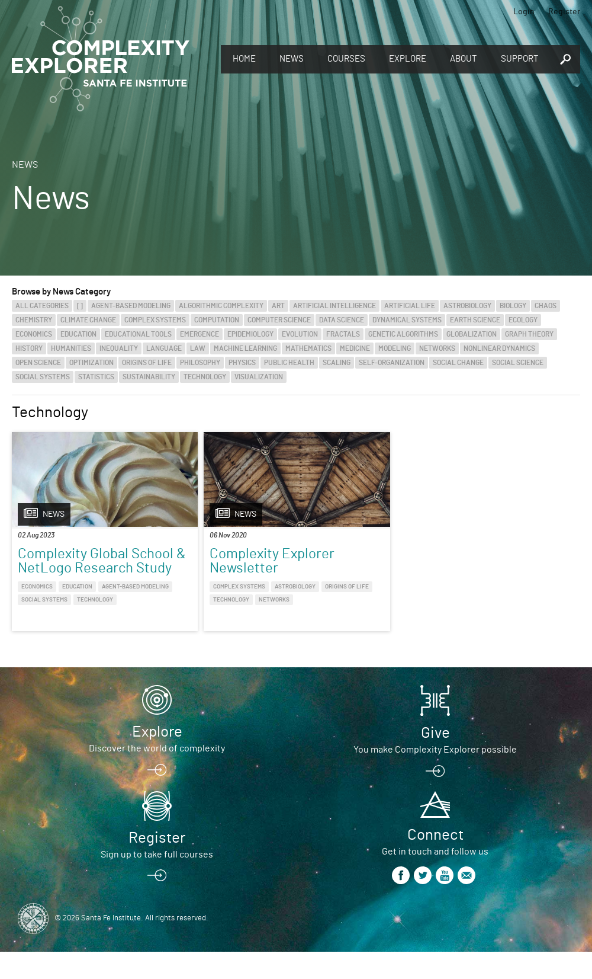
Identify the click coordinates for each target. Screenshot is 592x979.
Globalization (471, 334)
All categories (42, 305)
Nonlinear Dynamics (499, 348)
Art (278, 305)
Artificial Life (409, 305)
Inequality (118, 348)
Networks (437, 348)
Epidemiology (250, 334)
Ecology (523, 320)
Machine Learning (245, 348)
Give (435, 760)
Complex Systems (155, 320)
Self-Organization (391, 362)
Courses (346, 59)
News (291, 59)
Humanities (71, 348)
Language (164, 348)
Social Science (517, 362)
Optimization (91, 362)
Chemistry (33, 320)
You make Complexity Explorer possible (435, 777)
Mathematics (308, 348)
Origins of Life (147, 362)
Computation (216, 320)
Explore (407, 59)
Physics (242, 362)
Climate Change (88, 320)
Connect (435, 862)
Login (524, 12)
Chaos (545, 305)
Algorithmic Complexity (221, 305)
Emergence (199, 334)
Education (78, 334)
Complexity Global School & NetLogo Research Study (73, 568)
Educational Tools (138, 334)
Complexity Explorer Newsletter (224, 561)
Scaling (336, 362)
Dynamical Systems (407, 320)
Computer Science (279, 320)
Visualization (258, 376)
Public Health (289, 362)
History (29, 348)
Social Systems (42, 376)
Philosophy (200, 362)
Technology (205, 376)
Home (244, 59)
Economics (33, 334)
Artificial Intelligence (334, 305)
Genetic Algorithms (403, 334)
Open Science (38, 362)
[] (80, 305)
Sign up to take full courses (157, 882)
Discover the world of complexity (157, 775)
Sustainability (149, 376)
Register (564, 12)
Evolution (300, 334)
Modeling (394, 348)
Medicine (355, 348)
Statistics (96, 376)
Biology (513, 305)
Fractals (343, 334)
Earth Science (475, 320)
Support (520, 59)
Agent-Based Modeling (130, 305)
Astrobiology (467, 305)
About (463, 59)
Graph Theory (529, 334)
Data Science (341, 320)
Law (197, 348)
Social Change (458, 362)
